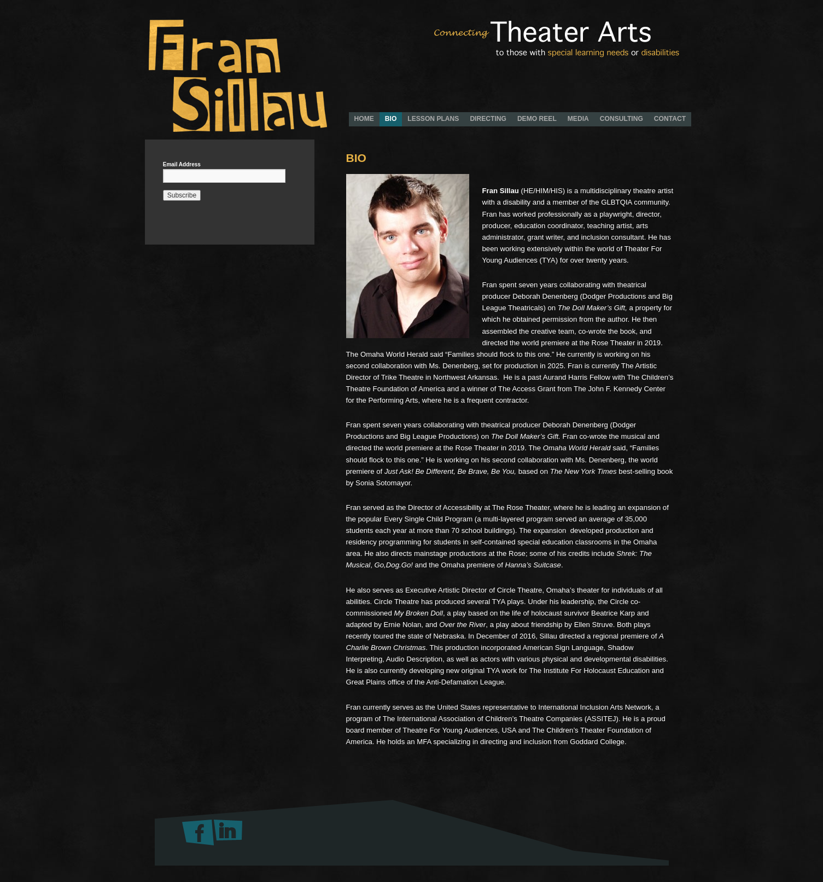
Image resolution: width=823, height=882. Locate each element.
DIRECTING (488, 119)
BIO (391, 119)
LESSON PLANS (433, 119)
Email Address (182, 164)
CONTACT (670, 119)
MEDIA (578, 119)
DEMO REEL (537, 119)
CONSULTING (621, 119)
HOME (364, 119)
